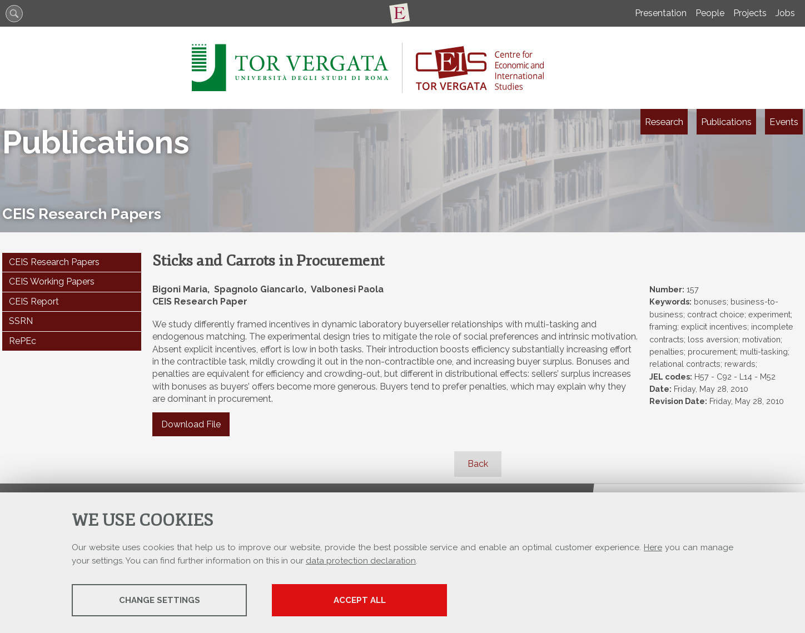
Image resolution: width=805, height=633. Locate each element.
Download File (191, 424)
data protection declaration (361, 561)
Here (653, 547)
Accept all (360, 600)
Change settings (159, 600)
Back (478, 463)
